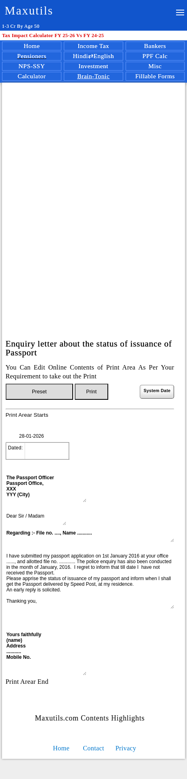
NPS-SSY (32, 66)
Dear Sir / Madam (36, 518)
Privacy (126, 748)
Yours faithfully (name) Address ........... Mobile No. (46, 653)
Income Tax (93, 45)
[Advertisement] (92, 196)
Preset (39, 392)
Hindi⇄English (93, 55)
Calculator (32, 76)
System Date (156, 390)
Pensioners (31, 55)
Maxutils (29, 10)
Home (32, 45)
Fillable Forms (155, 76)
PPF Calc (155, 55)
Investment (93, 66)
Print (91, 392)
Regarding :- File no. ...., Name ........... (90, 535)
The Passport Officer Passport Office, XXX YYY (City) (46, 488)
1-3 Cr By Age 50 (21, 26)
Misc (155, 66)
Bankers (155, 45)
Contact (93, 748)
